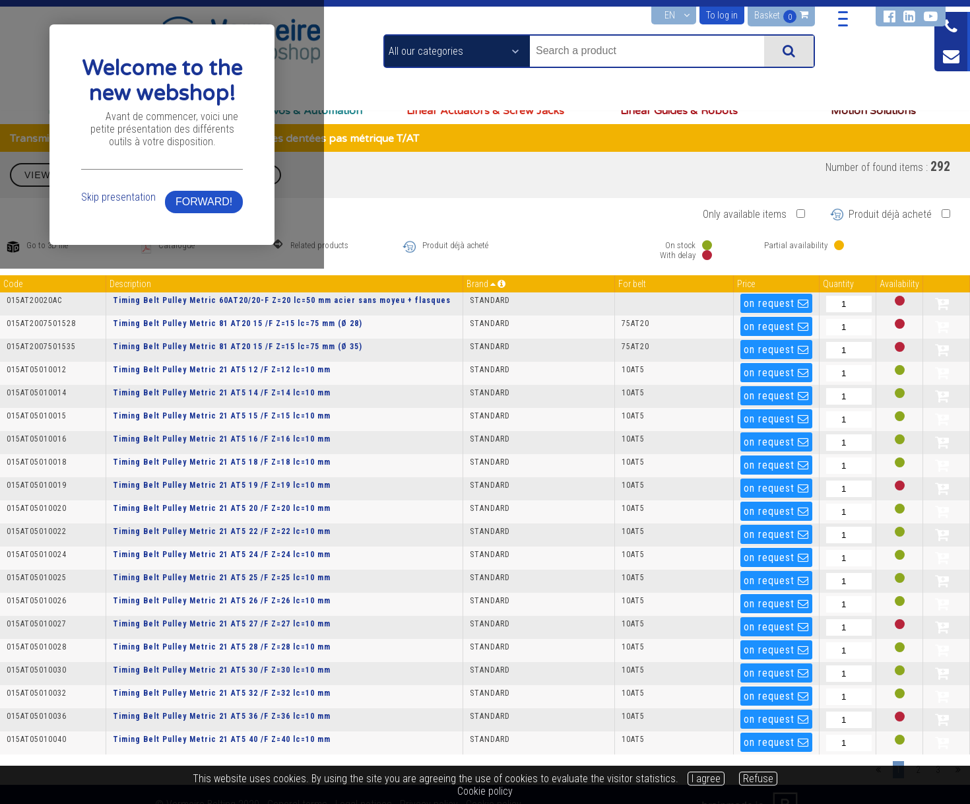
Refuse (758, 778)
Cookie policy (485, 791)
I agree (706, 778)
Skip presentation (280, 439)
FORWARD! (688, 444)
